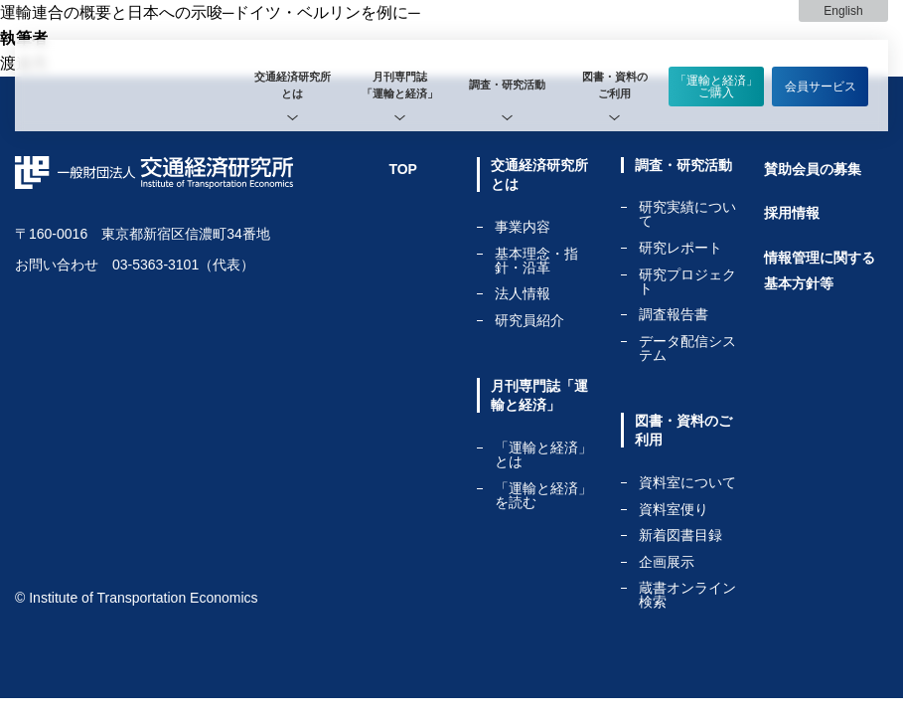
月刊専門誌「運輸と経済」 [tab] (400, 85)
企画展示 (666, 562)
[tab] (292, 85)
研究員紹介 (529, 320)
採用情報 (792, 213)
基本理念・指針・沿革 (536, 261)
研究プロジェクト (687, 282)
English (843, 11)
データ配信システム (687, 348)
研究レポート (680, 248)
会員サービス (820, 86)
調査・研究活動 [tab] (507, 84)
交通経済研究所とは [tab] (292, 85)
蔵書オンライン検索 (687, 595)
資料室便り (673, 509)
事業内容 (522, 227)
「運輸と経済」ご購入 (716, 86)
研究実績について (687, 214)
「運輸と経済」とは (543, 455)
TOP (402, 169)
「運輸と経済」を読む (543, 495)
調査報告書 (673, 314)
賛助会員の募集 (812, 169)
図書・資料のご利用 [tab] (615, 85)
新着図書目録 (680, 535)
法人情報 (522, 293)
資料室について (687, 482)
